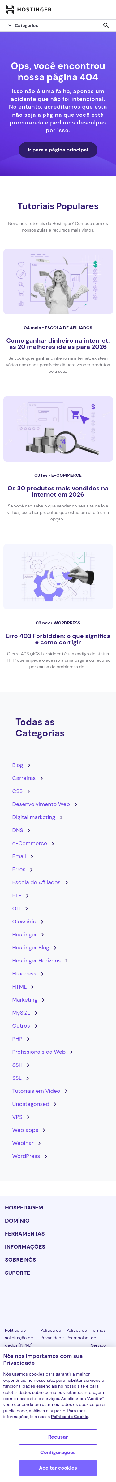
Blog (17, 765)
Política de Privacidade (52, 1333)
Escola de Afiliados (68, 328)
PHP (17, 1039)
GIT (16, 908)
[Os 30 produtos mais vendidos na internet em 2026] (58, 429)
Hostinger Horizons (36, 960)
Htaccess (24, 973)
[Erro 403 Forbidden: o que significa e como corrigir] (58, 576)
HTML (19, 986)
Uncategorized (30, 1104)
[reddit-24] (91, 1296)
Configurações (58, 1452)
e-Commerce (66, 475)
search (106, 25)
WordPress (67, 623)
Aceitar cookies (58, 1468)
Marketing (25, 999)
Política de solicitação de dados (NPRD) (19, 1337)
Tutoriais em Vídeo (36, 1091)
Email (19, 856)
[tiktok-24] (107, 1296)
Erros (19, 869)
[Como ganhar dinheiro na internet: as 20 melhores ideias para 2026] (58, 281)
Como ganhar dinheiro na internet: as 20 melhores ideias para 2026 (58, 343)
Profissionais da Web (39, 1052)
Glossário (24, 921)
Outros (21, 1025)
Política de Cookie (69, 1416)
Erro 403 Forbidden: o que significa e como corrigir (58, 639)
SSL (17, 1078)
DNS (17, 830)
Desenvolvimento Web (41, 804)
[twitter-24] (58, 1296)
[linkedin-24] (8, 1296)
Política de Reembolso (77, 1333)
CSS (17, 791)
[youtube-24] (74, 1296)
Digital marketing (33, 817)
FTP (17, 895)
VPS (17, 1117)
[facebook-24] (25, 1296)
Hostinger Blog (30, 947)
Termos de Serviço (98, 1337)
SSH (17, 1065)
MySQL (21, 1012)
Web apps (25, 1130)
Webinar (23, 1143)
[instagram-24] (41, 1296)
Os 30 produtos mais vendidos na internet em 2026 (57, 491)
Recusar (58, 1437)
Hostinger (24, 934)
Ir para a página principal (58, 149)
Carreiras (24, 778)
